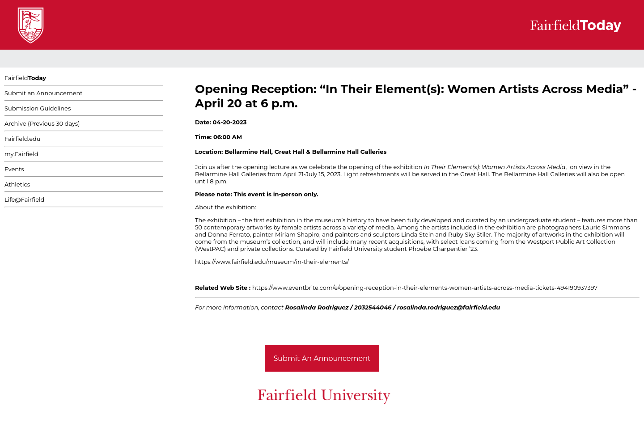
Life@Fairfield (24, 199)
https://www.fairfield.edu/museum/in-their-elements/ (272, 261)
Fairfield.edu (22, 138)
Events (14, 169)
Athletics (17, 184)
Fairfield (25, 77)
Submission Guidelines (37, 108)
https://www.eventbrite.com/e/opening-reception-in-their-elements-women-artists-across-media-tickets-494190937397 (424, 287)
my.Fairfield (21, 153)
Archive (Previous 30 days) (42, 123)
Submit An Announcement (322, 358)
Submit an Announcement (43, 93)
